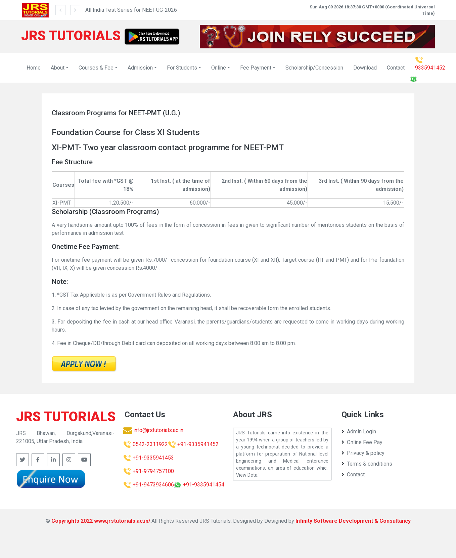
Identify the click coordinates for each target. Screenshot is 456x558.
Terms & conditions (366, 464)
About (57, 68)
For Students (182, 68)
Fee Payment (255, 68)
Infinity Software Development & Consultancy (353, 521)
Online (218, 68)
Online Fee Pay (361, 442)
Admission (140, 68)
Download (365, 68)
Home (34, 68)
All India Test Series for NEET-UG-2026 (131, 10)
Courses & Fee (96, 68)
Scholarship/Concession (314, 68)
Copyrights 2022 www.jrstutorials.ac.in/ (100, 521)
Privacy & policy (362, 453)
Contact (396, 68)
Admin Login (358, 431)
